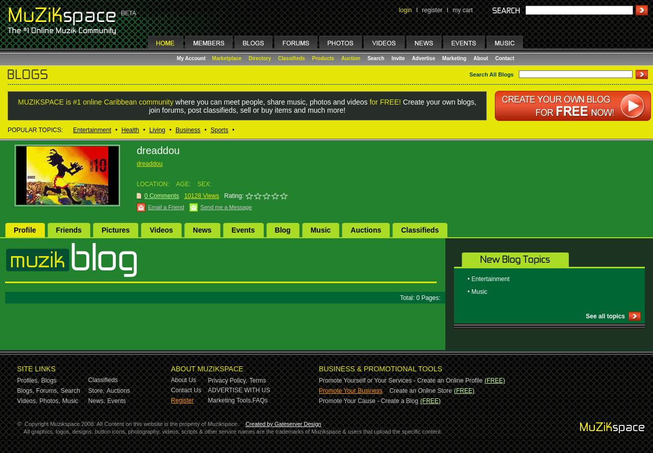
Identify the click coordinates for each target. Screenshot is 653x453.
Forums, (47, 390)
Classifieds (291, 58)
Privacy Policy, (227, 380)
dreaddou (150, 163)
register (432, 10)
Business (187, 130)
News (202, 230)
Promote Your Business (351, 390)
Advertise (423, 58)
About (480, 58)
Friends (69, 230)
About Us (183, 380)
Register (182, 400)
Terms (257, 380)
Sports (220, 130)
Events (243, 230)
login (405, 10)
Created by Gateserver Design (283, 424)
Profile (25, 230)
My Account (192, 58)
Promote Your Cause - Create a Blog (368, 401)
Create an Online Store (420, 390)
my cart (462, 10)
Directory (259, 58)
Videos (161, 230)
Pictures (116, 230)
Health (130, 130)
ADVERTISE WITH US (239, 390)
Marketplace (227, 58)
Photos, (49, 401)
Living (157, 130)
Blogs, (25, 390)
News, (96, 401)
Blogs (49, 380)
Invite (398, 58)
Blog (283, 230)
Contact (504, 58)
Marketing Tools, (230, 400)
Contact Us (186, 390)
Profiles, (28, 380)
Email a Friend (166, 207)
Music (321, 230)
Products (323, 58)
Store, (96, 390)
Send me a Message (226, 207)
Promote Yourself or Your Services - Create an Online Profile (401, 380)
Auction (350, 58)
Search (375, 58)
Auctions (365, 230)
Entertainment (92, 130)
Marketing (454, 58)
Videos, (27, 401)
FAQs (260, 400)
